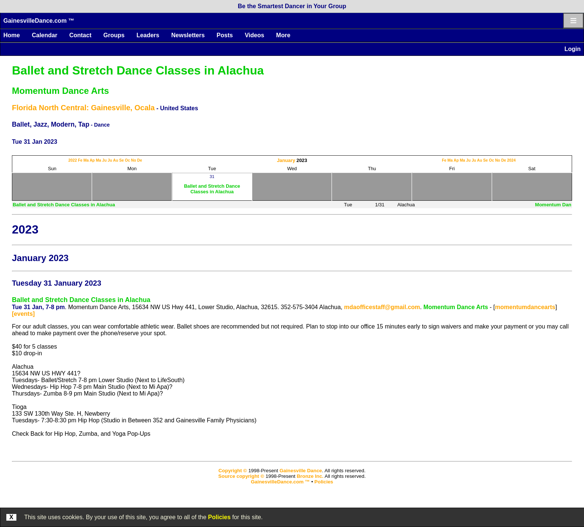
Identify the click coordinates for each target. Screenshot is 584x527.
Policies (219, 517)
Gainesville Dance (300, 470)
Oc (127, 160)
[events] (23, 314)
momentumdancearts (525, 307)
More (283, 35)
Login (572, 49)
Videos (254, 35)
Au (115, 160)
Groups (113, 35)
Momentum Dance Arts (60, 91)
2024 (511, 160)
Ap (92, 160)
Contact (80, 35)
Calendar (44, 35)
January (286, 160)
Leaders (147, 35)
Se (121, 160)
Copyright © (232, 470)
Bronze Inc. (310, 476)
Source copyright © (241, 476)
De (139, 160)
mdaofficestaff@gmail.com (382, 307)
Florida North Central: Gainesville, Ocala (83, 108)
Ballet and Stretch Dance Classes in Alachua (138, 70)
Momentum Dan (553, 204)
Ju (104, 160)
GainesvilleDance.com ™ (38, 21)
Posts (225, 35)
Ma (86, 160)
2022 (73, 160)
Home (11, 35)
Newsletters (188, 35)
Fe (80, 160)
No (133, 160)
